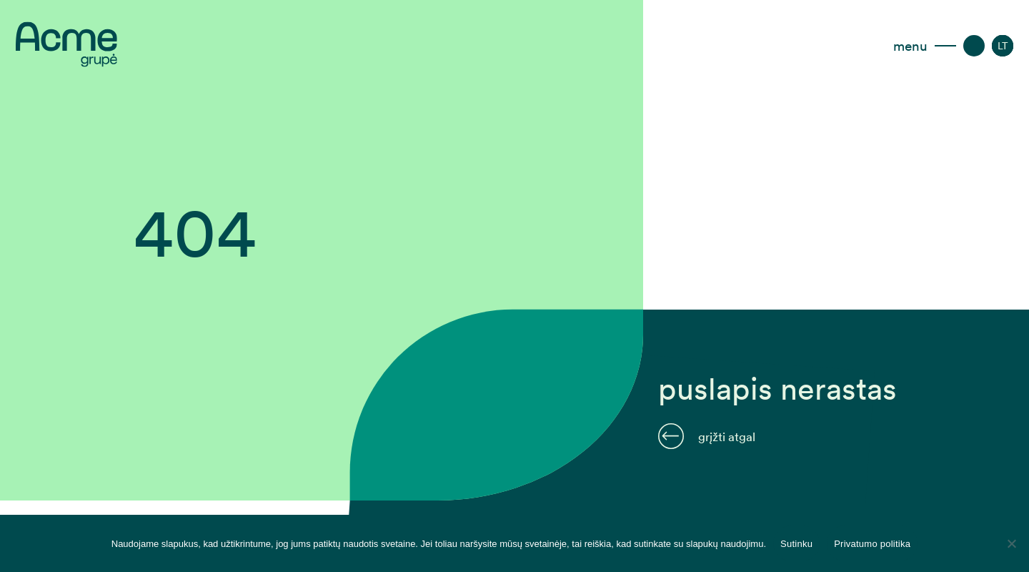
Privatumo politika (872, 543)
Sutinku (796, 543)
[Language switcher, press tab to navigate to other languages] (1003, 45)
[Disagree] (1011, 543)
